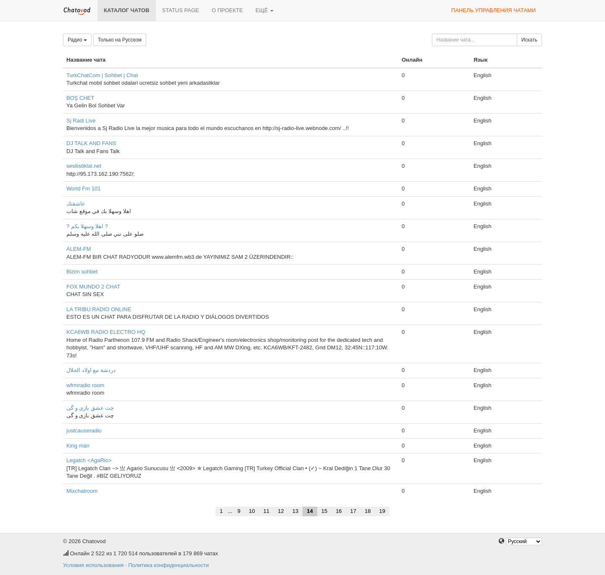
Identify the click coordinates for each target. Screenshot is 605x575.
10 (252, 511)
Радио (77, 40)
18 (368, 511)
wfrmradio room (85, 385)
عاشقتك (75, 203)
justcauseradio (84, 430)
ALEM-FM (78, 249)
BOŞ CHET (80, 98)
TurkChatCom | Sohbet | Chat (102, 75)
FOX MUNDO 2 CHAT (93, 287)
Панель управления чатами (493, 10)
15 (324, 511)
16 (339, 511)
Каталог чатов (127, 10)
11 (266, 511)
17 (353, 511)
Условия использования (93, 565)
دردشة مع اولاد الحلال (91, 370)
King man (77, 445)
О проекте (227, 10)
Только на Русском (120, 40)
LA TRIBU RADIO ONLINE (98, 309)
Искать (529, 40)
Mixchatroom (81, 491)
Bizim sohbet (81, 271)
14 (310, 511)
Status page (180, 10)
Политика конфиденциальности (168, 565)
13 (295, 511)
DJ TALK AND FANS (91, 143)
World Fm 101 (83, 188)
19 (382, 511)
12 (281, 511)
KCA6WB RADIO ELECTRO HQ (105, 332)
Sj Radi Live (80, 120)
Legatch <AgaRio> (89, 460)
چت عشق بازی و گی (90, 408)
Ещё (264, 10)
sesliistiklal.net (83, 166)
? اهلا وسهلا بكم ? (87, 226)
